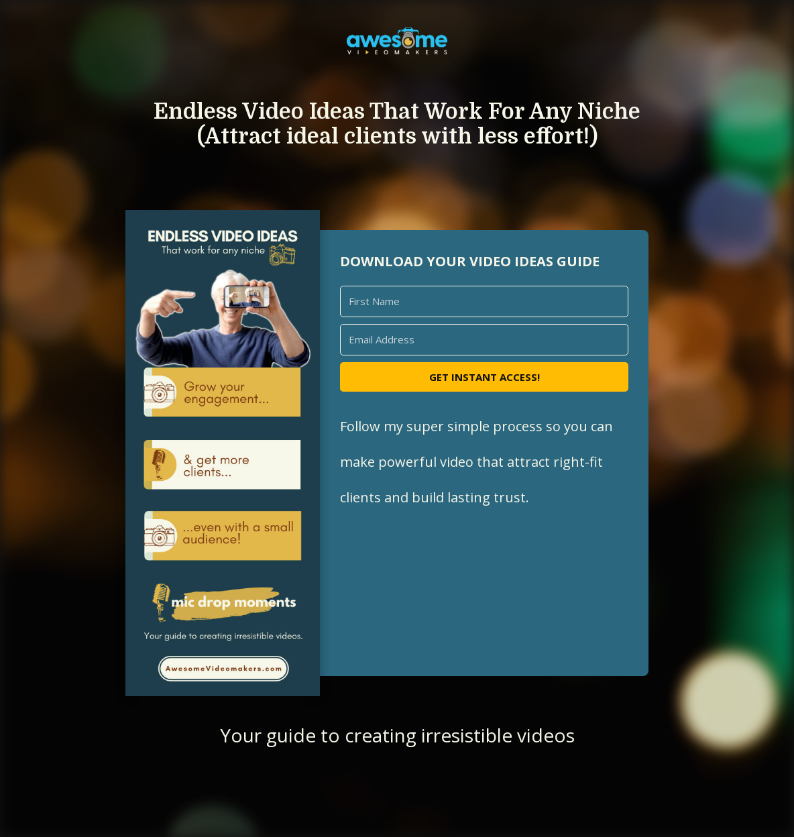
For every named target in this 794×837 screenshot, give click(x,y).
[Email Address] (484, 339)
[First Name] (484, 301)
